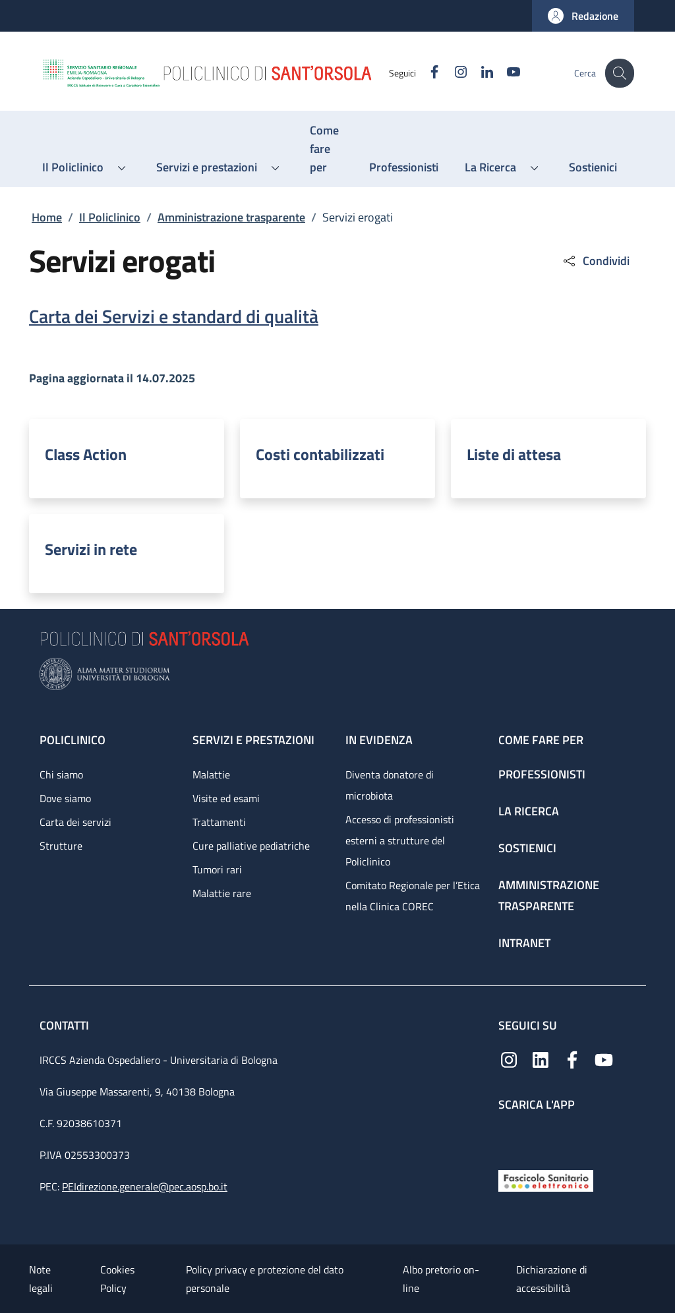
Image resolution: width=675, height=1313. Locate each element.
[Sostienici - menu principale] (593, 167)
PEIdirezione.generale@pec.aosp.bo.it (144, 1186)
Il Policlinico (109, 217)
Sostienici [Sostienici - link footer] (527, 848)
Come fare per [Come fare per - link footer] (540, 740)
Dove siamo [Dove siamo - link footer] (65, 798)
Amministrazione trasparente (231, 217)
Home (47, 217)
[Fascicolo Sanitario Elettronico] (545, 1179)
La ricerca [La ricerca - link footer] (528, 811)
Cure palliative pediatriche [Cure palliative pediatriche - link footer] (251, 846)
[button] (583, 16)
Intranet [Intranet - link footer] (524, 943)
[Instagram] (451, 73)
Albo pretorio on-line (441, 1279)
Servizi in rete (91, 549)
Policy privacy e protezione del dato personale (264, 1279)
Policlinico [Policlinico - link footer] (72, 740)
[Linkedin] (478, 73)
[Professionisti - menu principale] (404, 167)
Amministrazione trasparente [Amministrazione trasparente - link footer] (548, 895)
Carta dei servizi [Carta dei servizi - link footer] (75, 822)
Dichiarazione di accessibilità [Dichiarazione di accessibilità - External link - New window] (551, 1279)
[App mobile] (508, 1137)
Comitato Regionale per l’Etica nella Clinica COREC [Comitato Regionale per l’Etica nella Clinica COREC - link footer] (412, 895)
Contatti (66, 1025)
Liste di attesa (514, 454)
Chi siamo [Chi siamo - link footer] (61, 774)
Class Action (86, 454)
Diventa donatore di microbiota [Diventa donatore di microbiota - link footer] (389, 785)
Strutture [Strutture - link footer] (61, 846)
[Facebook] (425, 73)
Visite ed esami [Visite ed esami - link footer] (226, 798)
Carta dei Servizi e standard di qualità (173, 316)
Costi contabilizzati (320, 454)
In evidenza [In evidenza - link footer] (379, 740)
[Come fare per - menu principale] (326, 149)
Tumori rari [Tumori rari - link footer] (217, 869)
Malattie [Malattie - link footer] (211, 774)
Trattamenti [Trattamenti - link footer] (219, 822)
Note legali (41, 1279)
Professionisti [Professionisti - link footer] (541, 774)
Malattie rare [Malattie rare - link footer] (221, 893)
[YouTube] (504, 73)
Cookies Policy (117, 1279)
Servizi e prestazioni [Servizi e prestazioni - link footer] (253, 740)
